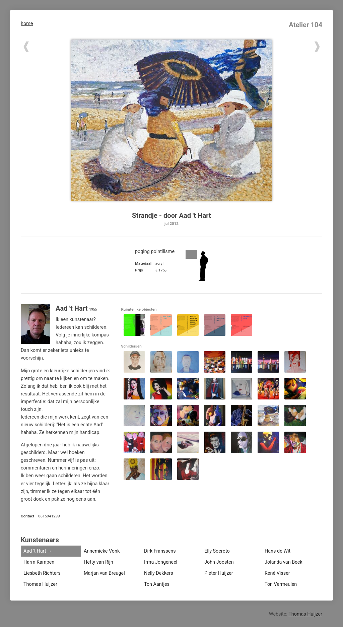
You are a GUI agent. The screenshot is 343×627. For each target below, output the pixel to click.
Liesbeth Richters (42, 573)
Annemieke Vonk (102, 551)
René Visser (277, 573)
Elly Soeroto (217, 551)
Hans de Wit (277, 551)
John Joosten (219, 562)
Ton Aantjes (156, 584)
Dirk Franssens (160, 551)
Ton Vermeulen (281, 584)
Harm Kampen (38, 562)
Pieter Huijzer (218, 573)
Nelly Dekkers (158, 573)
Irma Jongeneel (160, 562)
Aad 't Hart (34, 551)
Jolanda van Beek (283, 562)
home (27, 23)
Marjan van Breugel (104, 573)
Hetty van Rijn (98, 562)
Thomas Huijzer (40, 584)
